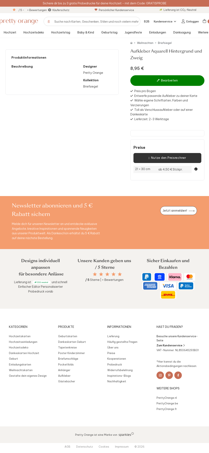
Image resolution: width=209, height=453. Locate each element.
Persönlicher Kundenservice (114, 10)
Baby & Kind (85, 32)
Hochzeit (10, 32)
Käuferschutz (61, 10)
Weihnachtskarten (21, 370)
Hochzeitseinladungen (23, 341)
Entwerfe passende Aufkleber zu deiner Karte (165, 96)
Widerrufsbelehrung (120, 370)
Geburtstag (109, 32)
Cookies (104, 446)
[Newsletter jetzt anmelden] (178, 210)
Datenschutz (84, 446)
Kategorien (18, 327)
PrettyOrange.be (167, 403)
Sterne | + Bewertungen (104, 280)
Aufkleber (64, 375)
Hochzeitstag (60, 32)
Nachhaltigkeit (116, 381)
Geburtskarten (67, 336)
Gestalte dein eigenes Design (28, 375)
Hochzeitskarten (20, 336)
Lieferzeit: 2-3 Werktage (151, 119)
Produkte (66, 327)
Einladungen (157, 32)
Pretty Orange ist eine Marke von (104, 434)
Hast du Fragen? (169, 327)
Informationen (119, 327)
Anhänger (64, 370)
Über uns (113, 347)
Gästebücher (66, 381)
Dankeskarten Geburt (72, 341)
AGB (67, 446)
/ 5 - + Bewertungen (32, 10)
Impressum (122, 446)
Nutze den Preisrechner (167, 158)
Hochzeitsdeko (33, 32)
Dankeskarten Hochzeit (24, 353)
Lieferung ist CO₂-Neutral (177, 9)
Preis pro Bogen (145, 91)
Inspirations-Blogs (119, 375)
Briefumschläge (68, 358)
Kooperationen (116, 358)
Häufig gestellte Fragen (122, 341)
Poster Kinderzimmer (71, 353)
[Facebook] (178, 375)
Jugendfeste (133, 32)
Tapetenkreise (67, 347)
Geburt (13, 358)
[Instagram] (160, 375)
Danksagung (182, 32)
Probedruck (114, 364)
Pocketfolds (66, 364)
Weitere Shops (168, 388)
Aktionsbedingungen (169, 366)
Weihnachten (145, 42)
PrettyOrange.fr (166, 409)
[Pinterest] (169, 375)
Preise (139, 147)
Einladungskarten (20, 364)
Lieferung (113, 336)
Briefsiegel (165, 42)
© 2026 (139, 446)
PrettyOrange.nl (166, 397)
